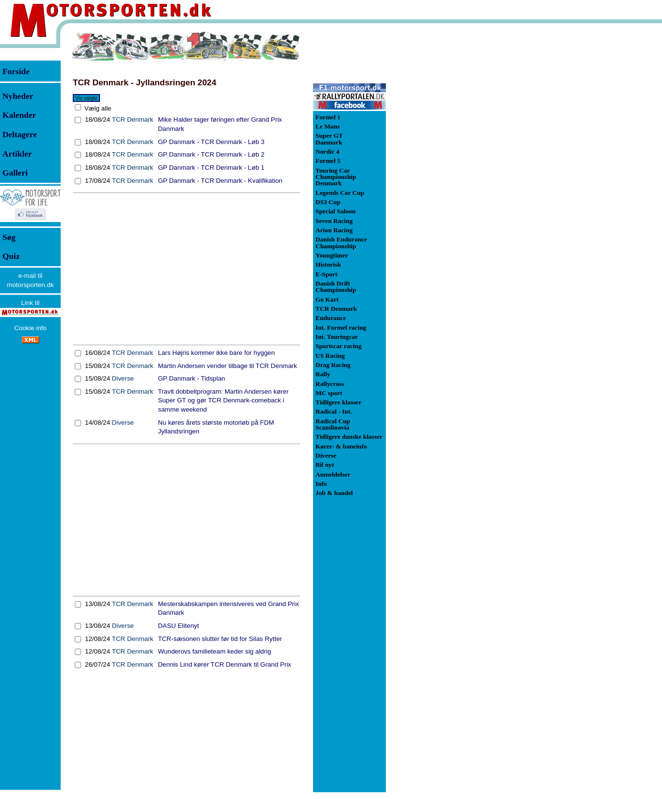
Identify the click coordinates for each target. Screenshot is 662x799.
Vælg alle (97, 108)
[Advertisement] (186, 269)
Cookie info (30, 328)
